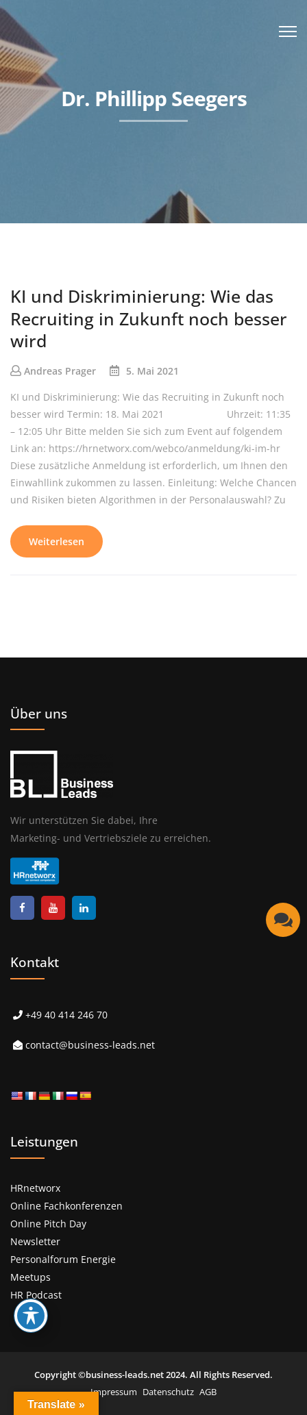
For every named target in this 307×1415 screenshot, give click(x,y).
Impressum (113, 1392)
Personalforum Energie (63, 1259)
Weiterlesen (56, 541)
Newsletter (35, 1241)
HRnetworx (35, 1187)
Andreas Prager (60, 370)
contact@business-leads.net (90, 1044)
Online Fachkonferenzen (66, 1205)
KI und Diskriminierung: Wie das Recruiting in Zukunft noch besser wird (148, 318)
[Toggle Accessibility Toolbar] (30, 1315)
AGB (208, 1392)
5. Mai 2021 (152, 370)
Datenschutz (168, 1392)
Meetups (30, 1276)
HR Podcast (36, 1294)
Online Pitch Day (48, 1223)
